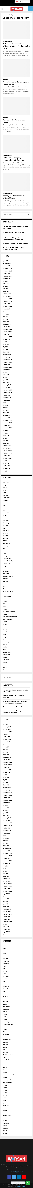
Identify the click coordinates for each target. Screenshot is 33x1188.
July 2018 (5, 471)
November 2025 (7, 271)
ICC (4, 568)
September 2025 (7, 276)
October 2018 (6, 466)
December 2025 (7, 268)
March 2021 (6, 412)
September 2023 (7, 337)
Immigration (6, 571)
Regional (5, 624)
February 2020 (7, 445)
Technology (9, 41)
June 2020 (6, 435)
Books (4, 492)
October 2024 (6, 304)
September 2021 (7, 397)
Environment (6, 543)
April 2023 (5, 349)
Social (4, 634)
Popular (5, 614)
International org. (8, 576)
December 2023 (7, 329)
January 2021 (6, 418)
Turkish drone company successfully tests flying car (13, 158)
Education (5, 535)
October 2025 (6, 273)
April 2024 (5, 319)
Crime (4, 505)
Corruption (6, 500)
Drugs (4, 528)
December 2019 (7, 450)
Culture (5, 508)
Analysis (5, 485)
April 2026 (5, 261)
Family (5, 548)
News (4, 155)
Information (6, 573)
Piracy (4, 606)
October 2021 (6, 395)
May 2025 (5, 286)
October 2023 (6, 334)
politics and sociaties (9, 611)
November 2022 (7, 362)
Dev (4, 518)
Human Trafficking (8, 561)
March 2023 (6, 352)
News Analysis (7, 596)
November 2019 (7, 453)
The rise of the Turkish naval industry (14, 121)
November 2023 (7, 331)
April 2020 (5, 440)
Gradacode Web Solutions (20, 1186)
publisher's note (7, 619)
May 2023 (5, 347)
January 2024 (6, 326)
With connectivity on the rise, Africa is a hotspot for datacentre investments (16, 46)
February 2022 (7, 385)
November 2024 (7, 301)
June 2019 (6, 463)
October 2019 (6, 455)
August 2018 (6, 468)
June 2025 (6, 283)
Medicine (5, 589)
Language (5, 581)
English (19, 1)
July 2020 (5, 433)
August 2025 (6, 278)
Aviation (5, 487)
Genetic (5, 551)
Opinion (5, 601)
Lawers (5, 584)
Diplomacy (6, 523)
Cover (4, 41)
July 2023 (5, 342)
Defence (5, 515)
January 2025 (6, 296)
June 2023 (6, 344)
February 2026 (7, 263)
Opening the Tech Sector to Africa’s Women (14, 196)
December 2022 (7, 359)
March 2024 (6, 321)
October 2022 (6, 364)
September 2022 (7, 367)
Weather (5, 667)
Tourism (5, 647)
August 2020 (6, 430)
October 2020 (6, 425)
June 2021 (6, 405)
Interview (5, 578)
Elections (5, 538)
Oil (3, 599)
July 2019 (5, 461)
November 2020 (7, 423)
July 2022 (5, 372)
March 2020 (6, 443)
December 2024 (7, 299)
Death (4, 510)
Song (4, 637)
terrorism (5, 644)
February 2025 (7, 293)
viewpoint (5, 665)
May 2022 (5, 377)
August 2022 (6, 369)
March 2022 (6, 382)
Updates (5, 657)
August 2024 (6, 309)
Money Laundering (8, 591)
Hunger (5, 566)
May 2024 (5, 316)
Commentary (6, 497)
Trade (4, 649)
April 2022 (5, 380)
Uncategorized (7, 654)
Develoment (6, 520)
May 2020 (5, 438)
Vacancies (6, 659)
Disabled (5, 525)
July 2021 (5, 402)
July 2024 (5, 311)
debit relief (6, 513)
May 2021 (5, 407)
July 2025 (5, 281)
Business (5, 495)
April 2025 (5, 288)
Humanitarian (6, 563)
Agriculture (6, 482)
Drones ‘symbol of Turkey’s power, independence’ (16, 83)
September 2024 (7, 306)
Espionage (6, 546)
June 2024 (6, 314)
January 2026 (6, 266)
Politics (5, 609)
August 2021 (6, 400)
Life (4, 586)
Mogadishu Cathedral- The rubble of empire (15, 243)
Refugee (5, 621)
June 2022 (6, 374)
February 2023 (7, 354)
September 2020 (7, 428)
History (5, 556)
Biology (5, 490)
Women (5, 670)
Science (5, 629)
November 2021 (7, 392)
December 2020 (7, 420)
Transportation (7, 652)
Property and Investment (10, 616)
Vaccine (5, 662)
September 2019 (7, 458)
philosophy (6, 604)
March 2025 (6, 291)
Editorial (5, 533)
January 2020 (6, 448)
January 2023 (6, 357)
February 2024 (7, 324)
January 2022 (6, 387)
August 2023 (6, 339)
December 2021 (7, 390)
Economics (6, 530)
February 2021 (7, 415)
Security (5, 632)
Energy (5, 540)
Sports (5, 639)
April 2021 (5, 410)
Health (4, 553)
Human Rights (7, 558)
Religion (5, 627)
